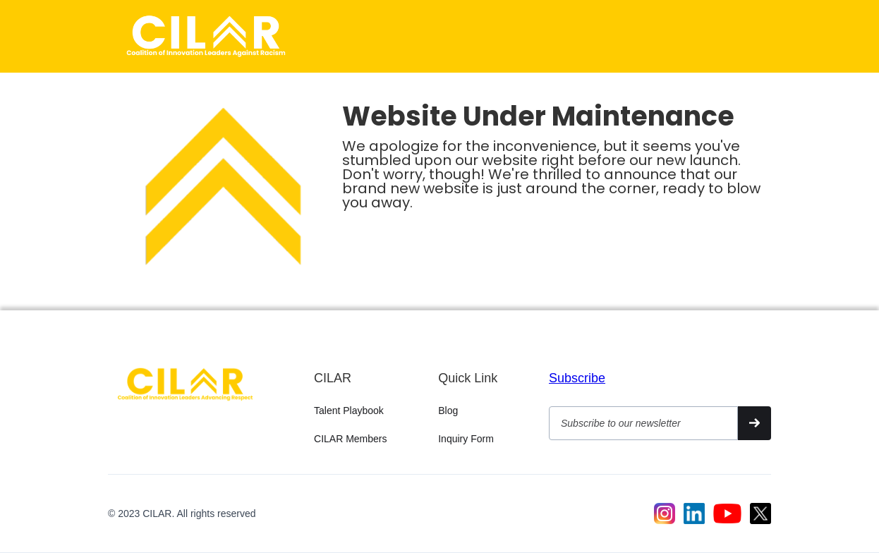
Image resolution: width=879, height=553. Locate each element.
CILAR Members (350, 438)
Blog (448, 410)
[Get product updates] (643, 423)
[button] (753, 33)
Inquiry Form (466, 438)
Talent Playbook (349, 410)
